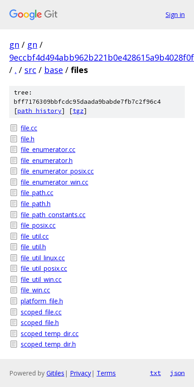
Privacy (80, 373)
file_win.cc (35, 290)
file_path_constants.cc (53, 214)
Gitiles (55, 373)
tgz (78, 111)
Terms (106, 373)
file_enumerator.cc (48, 149)
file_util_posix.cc (44, 268)
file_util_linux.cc (43, 257)
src (30, 69)
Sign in (175, 14)
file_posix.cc (38, 225)
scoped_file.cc (41, 312)
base (53, 69)
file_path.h (36, 203)
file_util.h (33, 246)
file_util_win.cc (41, 279)
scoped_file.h (40, 322)
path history (39, 111)
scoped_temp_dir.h (48, 344)
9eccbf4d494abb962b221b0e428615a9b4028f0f (101, 57)
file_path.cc (37, 192)
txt (155, 373)
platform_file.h (42, 301)
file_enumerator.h (47, 160)
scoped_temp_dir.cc (50, 333)
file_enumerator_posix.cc (57, 171)
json (177, 373)
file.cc (29, 127)
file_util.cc (35, 236)
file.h (27, 139)
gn (14, 44)
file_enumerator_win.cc (54, 182)
